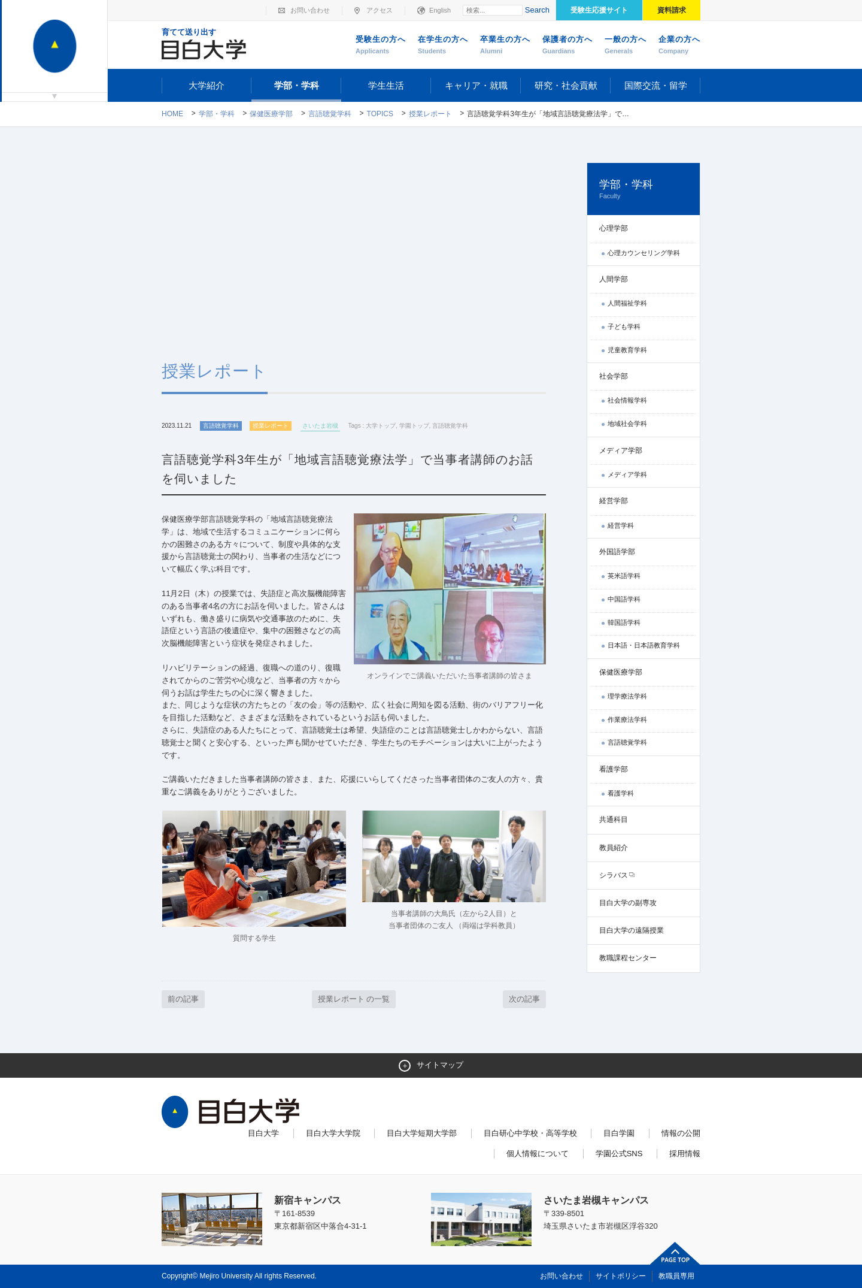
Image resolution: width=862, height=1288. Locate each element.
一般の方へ (625, 45)
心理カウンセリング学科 (644, 252)
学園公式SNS (619, 1153)
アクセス (379, 10)
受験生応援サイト (599, 10)
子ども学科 (624, 326)
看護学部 (613, 769)
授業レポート (430, 114)
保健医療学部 (271, 114)
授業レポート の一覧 (354, 998)
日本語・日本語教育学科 (644, 645)
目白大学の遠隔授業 (631, 930)
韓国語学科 (624, 622)
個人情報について (537, 1153)
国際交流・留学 (655, 85)
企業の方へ (679, 45)
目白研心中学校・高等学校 (530, 1133)
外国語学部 (617, 552)
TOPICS (380, 114)
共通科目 (613, 819)
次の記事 (524, 998)
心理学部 (613, 228)
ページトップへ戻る (675, 1253)
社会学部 (613, 376)
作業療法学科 (627, 719)
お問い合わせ (310, 10)
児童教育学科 (627, 349)
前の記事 (183, 998)
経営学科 (621, 525)
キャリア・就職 (476, 85)
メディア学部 (620, 450)
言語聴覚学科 (329, 114)
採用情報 (684, 1153)
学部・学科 (296, 85)
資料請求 (671, 10)
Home (172, 114)
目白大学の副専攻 (628, 903)
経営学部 (613, 501)
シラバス (613, 875)
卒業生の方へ (505, 45)
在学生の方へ (443, 45)
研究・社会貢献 (566, 85)
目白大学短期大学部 (422, 1133)
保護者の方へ (567, 45)
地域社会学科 (627, 423)
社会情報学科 (627, 400)
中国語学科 (624, 599)
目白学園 (619, 1133)
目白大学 (263, 1133)
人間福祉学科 (627, 303)
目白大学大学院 (333, 1133)
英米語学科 (624, 575)
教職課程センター (628, 958)
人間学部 (613, 279)
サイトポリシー (621, 1276)
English (440, 10)
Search (537, 9)
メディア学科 (627, 474)
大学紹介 (206, 85)
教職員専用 (676, 1276)
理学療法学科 (627, 696)
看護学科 (621, 793)
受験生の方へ (381, 45)
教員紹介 (613, 847)
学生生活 (386, 85)
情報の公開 (680, 1133)
